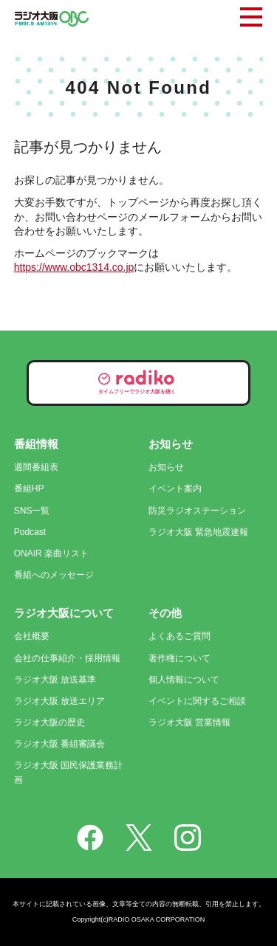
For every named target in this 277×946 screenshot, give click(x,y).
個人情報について (183, 679)
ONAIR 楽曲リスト (51, 553)
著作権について (179, 658)
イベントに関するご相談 (197, 701)
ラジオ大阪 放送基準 (55, 679)
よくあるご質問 (179, 636)
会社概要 (31, 636)
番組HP (29, 488)
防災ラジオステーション (197, 510)
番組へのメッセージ (54, 575)
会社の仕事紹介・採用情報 (67, 658)
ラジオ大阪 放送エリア (59, 701)
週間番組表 (36, 467)
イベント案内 (175, 488)
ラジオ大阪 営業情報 (189, 722)
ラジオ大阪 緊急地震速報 (198, 532)
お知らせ (166, 467)
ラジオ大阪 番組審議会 (59, 744)
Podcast (30, 532)
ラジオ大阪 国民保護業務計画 (68, 772)
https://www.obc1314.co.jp (74, 267)
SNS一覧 (32, 510)
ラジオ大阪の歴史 (49, 722)
